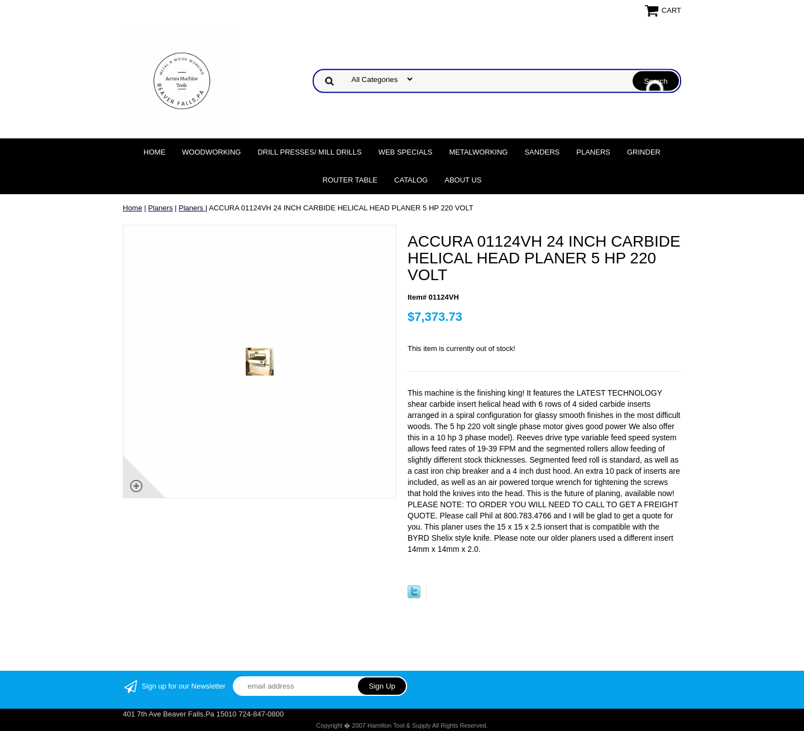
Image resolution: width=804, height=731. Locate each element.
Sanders (541, 152)
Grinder (644, 152)
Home (154, 152)
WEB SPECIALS (406, 152)
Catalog (411, 180)
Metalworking (478, 152)
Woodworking (211, 152)
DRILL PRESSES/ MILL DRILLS (309, 152)
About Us (462, 180)
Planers (593, 152)
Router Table (350, 180)
